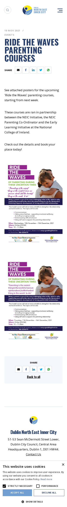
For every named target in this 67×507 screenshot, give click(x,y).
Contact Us (33, 454)
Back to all (33, 376)
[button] (33, 501)
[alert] (33, 484)
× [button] (63, 464)
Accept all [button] (17, 492)
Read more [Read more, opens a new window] (46, 479)
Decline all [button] (49, 492)
